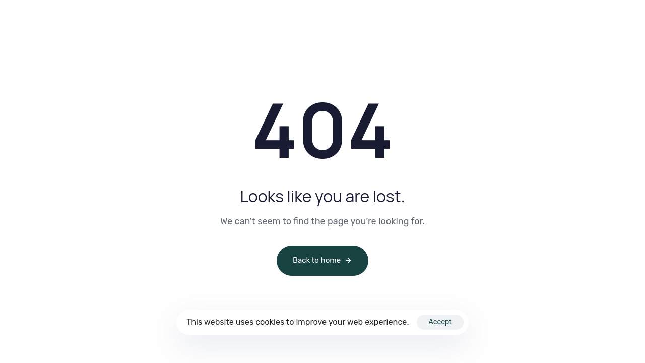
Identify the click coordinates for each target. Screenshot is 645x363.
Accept (440, 322)
